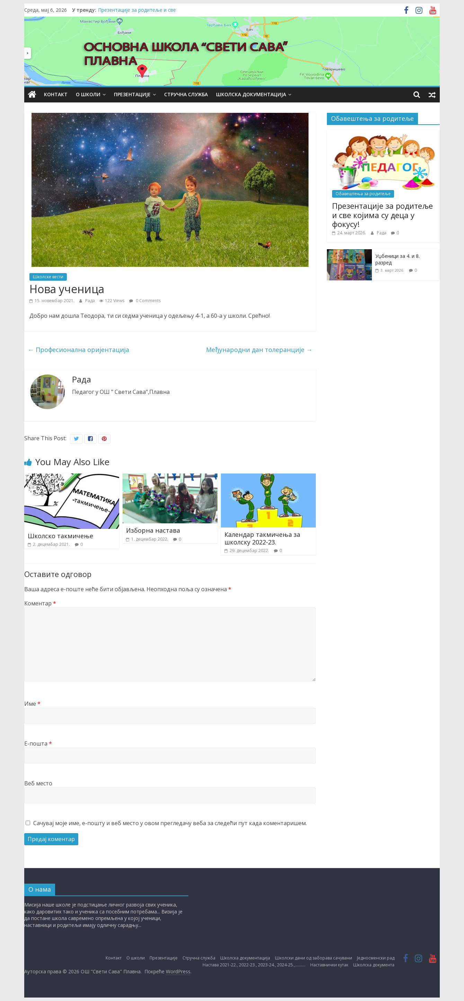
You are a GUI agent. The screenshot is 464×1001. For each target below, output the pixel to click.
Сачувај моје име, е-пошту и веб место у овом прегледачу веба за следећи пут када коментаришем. (170, 823)
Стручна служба (186, 94)
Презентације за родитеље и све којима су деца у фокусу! (382, 214)
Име (32, 703)
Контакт (56, 94)
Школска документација (251, 94)
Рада (90, 301)
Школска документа (373, 965)
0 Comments (145, 301)
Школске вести (48, 277)
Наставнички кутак (329, 965)
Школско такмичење (60, 536)
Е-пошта (38, 743)
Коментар (40, 603)
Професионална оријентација (78, 349)
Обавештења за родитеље (363, 194)
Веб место (38, 783)
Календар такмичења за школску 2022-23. (262, 538)
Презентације (132, 94)
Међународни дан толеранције (259, 349)
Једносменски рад (375, 958)
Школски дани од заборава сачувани (313, 958)
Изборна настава (153, 530)
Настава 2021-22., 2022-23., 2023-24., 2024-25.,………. (254, 965)
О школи (88, 94)
